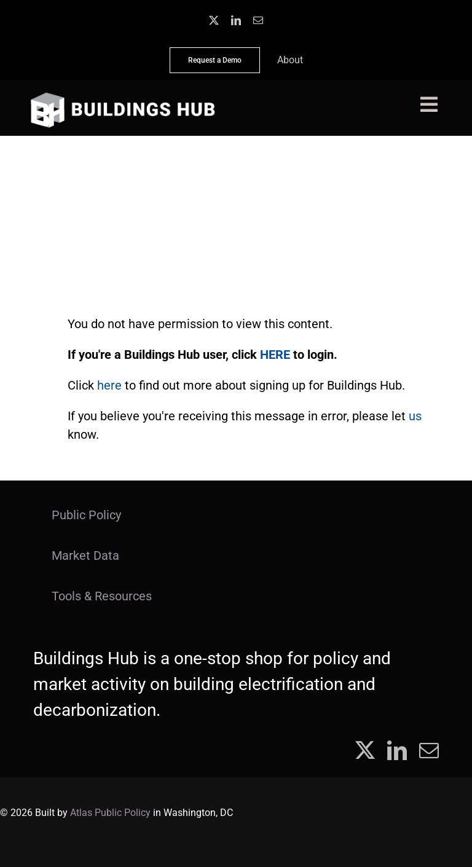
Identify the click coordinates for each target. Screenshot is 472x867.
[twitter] (214, 20)
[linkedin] (236, 20)
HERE (275, 354)
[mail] (258, 20)
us (415, 416)
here (109, 385)
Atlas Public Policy (110, 812)
